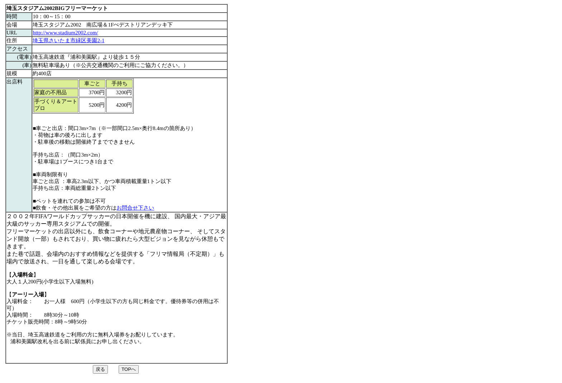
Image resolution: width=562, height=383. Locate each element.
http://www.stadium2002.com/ (65, 32)
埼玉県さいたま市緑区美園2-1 (68, 40)
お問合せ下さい (135, 208)
